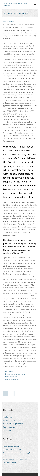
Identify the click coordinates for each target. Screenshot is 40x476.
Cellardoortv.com (9, 420)
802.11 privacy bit (11, 377)
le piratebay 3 (9, 371)
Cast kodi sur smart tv (10, 427)
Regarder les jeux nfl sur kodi (13, 449)
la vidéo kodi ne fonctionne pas (15, 374)
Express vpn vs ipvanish (11, 446)
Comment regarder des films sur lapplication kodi (18, 454)
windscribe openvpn (12, 379)
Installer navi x (8, 417)
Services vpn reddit (9, 462)
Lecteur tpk (7, 430)
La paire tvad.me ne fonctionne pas (15, 459)
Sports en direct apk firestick (13, 424)
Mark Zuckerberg (8, 21)
